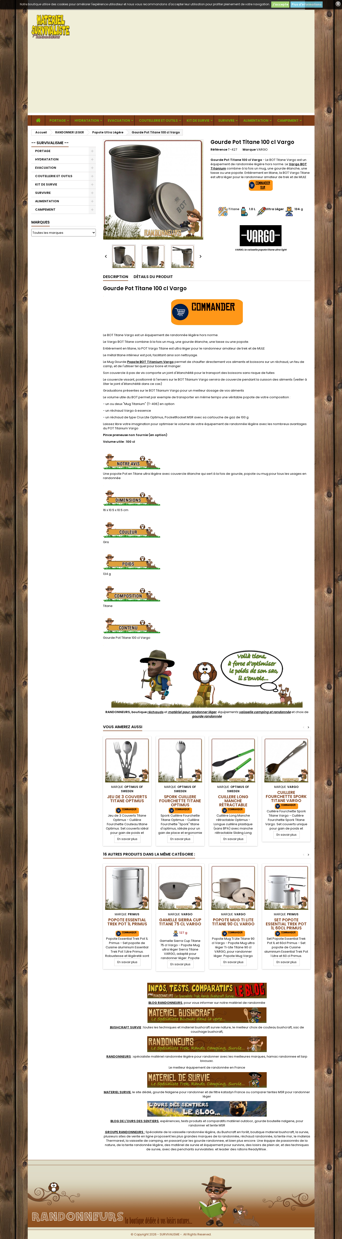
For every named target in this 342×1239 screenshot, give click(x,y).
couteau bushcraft (277, 1027)
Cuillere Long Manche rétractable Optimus (233, 803)
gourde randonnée (207, 716)
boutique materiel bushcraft (272, 1132)
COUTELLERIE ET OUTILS (158, 120)
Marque (249, 149)
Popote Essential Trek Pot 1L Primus (127, 922)
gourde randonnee (209, 1140)
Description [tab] (115, 276)
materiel (206, 1027)
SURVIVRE (226, 120)
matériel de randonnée (247, 1002)
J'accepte (280, 4)
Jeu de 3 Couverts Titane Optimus (127, 799)
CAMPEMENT (288, 120)
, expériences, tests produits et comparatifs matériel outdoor (181, 1121)
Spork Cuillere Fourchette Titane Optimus (180, 801)
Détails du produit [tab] (153, 276)
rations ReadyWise (251, 1149)
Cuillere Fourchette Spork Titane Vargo (286, 796)
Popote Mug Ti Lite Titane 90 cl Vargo (233, 922)
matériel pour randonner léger (192, 712)
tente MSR (217, 1125)
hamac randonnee (281, 1056)
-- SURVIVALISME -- (50, 143)
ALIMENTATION (255, 120)
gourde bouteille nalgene (274, 1121)
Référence (219, 149)
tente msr (284, 1136)
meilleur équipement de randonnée (201, 1067)
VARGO (262, 149)
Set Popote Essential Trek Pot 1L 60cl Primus (286, 924)
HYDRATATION (87, 120)
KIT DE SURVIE (198, 120)
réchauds (155, 712)
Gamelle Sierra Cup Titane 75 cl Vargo (180, 922)
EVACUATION (119, 120)
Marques (40, 222)
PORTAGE (57, 120)
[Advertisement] (171, 79)
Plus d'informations (306, 4)
